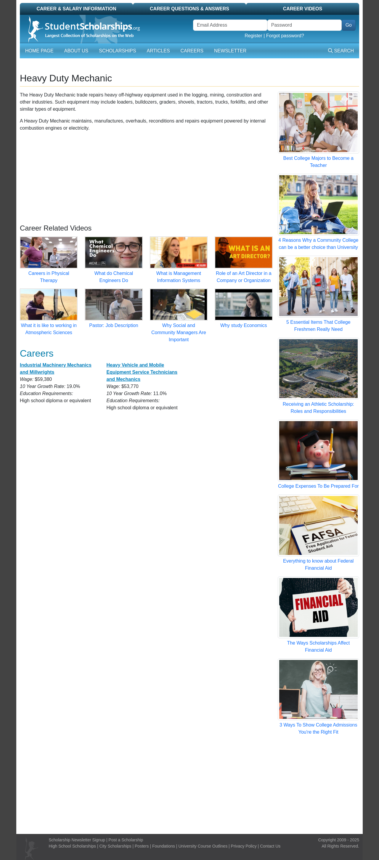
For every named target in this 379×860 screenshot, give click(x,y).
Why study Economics (243, 325)
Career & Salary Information (76, 8)
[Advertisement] (146, 177)
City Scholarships (115, 846)
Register (253, 35)
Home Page (39, 50)
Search (341, 50)
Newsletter (230, 50)
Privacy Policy (244, 846)
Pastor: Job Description (113, 325)
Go (349, 25)
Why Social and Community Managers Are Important (178, 332)
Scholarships (117, 50)
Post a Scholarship (126, 840)
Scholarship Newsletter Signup (77, 840)
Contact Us (270, 846)
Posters (142, 846)
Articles (158, 50)
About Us (76, 50)
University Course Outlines (202, 846)
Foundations (163, 846)
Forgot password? (285, 35)
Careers (192, 50)
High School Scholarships (72, 846)
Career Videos (302, 8)
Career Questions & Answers (189, 8)
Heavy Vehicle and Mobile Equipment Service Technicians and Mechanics (141, 372)
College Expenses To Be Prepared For (318, 486)
